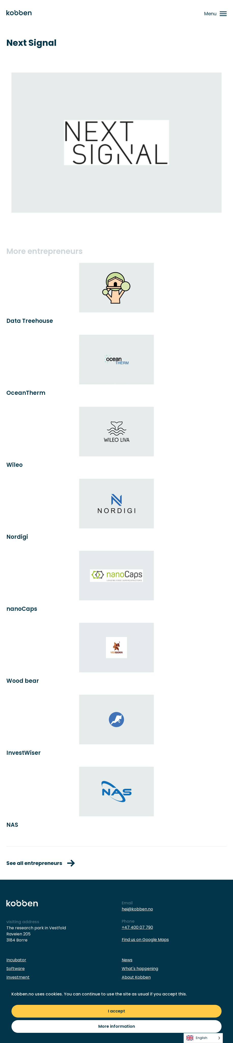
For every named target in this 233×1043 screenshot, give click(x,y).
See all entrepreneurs (40, 863)
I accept (116, 1011)
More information (116, 1026)
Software (15, 969)
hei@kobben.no (137, 909)
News (127, 960)
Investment (18, 977)
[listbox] (203, 1038)
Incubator (16, 960)
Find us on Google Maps (145, 940)
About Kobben (136, 977)
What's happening (140, 969)
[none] (203, 1038)
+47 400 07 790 (137, 927)
